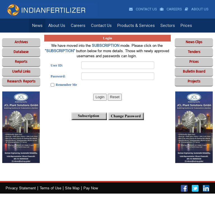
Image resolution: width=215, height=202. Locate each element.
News (37, 25)
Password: (58, 76)
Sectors (167, 25)
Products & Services (136, 25)
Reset (115, 97)
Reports (21, 62)
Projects (194, 81)
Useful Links (21, 72)
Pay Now (90, 188)
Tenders (194, 52)
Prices (186, 25)
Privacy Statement (21, 188)
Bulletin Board (194, 72)
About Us (197, 9)
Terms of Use (50, 188)
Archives (21, 42)
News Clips (194, 42)
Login (99, 97)
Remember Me (66, 85)
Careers (171, 9)
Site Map (72, 188)
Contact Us (143, 9)
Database (21, 52)
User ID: (57, 65)
